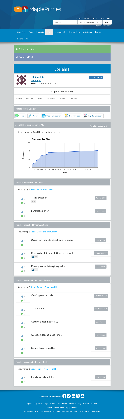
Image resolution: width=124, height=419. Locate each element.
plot (34, 257)
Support (95, 18)
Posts (31, 32)
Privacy (87, 411)
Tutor (22, 116)
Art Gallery (87, 32)
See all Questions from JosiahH (44, 231)
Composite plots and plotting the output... (53, 253)
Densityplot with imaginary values (49, 266)
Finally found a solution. (43, 377)
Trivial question (39, 197)
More (29, 39)
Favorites (30, 98)
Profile (19, 98)
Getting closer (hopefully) (44, 321)
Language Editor (40, 210)
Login (78, 18)
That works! (37, 308)
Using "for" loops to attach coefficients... (52, 239)
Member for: (36, 84)
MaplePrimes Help (61, 408)
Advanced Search (103, 26)
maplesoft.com (67, 411)
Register (87, 18)
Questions (21, 32)
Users (49, 32)
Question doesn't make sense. (46, 334)
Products (40, 32)
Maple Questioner (53, 116)
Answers (63, 98)
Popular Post (74, 116)
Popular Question (95, 116)
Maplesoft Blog (74, 32)
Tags (46, 403)
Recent (20, 39)
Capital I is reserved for (43, 347)
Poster (35, 116)
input (33, 201)
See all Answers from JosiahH (44, 287)
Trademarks (95, 411)
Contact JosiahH (96, 77)
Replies (74, 98)
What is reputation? (98, 126)
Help (102, 18)
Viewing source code (42, 295)
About (109, 18)
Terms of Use (78, 411)
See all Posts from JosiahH (42, 189)
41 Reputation (38, 76)
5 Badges (36, 80)
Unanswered (60, 32)
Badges (98, 32)
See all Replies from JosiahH (43, 369)
